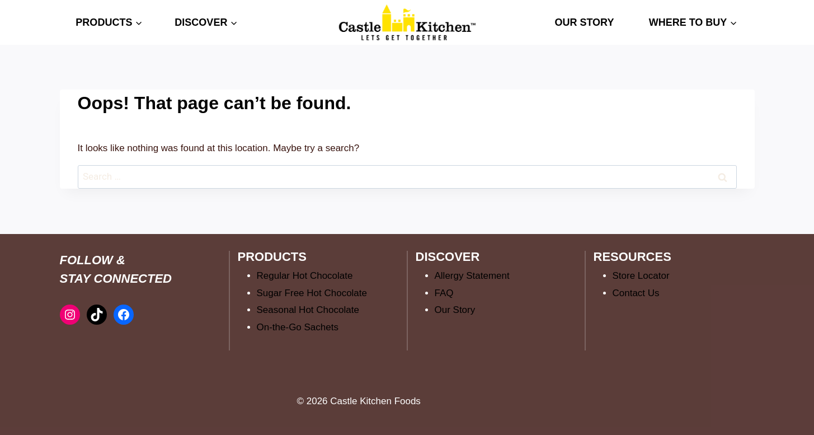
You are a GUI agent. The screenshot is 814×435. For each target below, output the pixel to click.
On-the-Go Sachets (297, 327)
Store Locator (641, 275)
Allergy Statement (472, 275)
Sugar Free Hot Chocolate (312, 293)
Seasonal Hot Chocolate (308, 310)
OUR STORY (584, 22)
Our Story (455, 310)
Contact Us (636, 293)
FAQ (444, 293)
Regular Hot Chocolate (305, 275)
